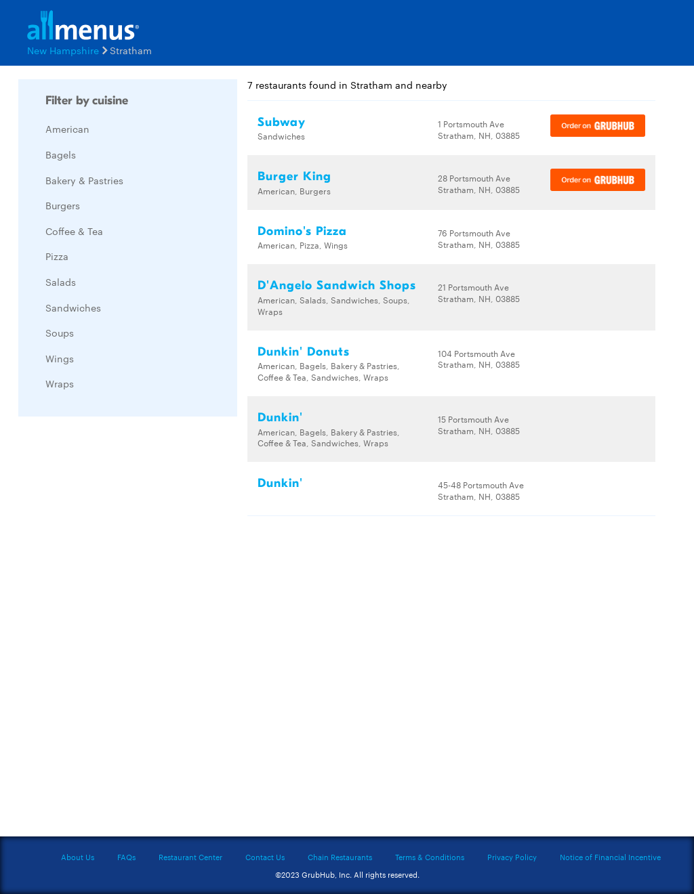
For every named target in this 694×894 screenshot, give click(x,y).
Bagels (60, 154)
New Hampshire (63, 50)
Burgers (62, 205)
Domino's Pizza (302, 231)
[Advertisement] (120, 630)
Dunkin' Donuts (304, 352)
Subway (282, 122)
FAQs (126, 856)
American (67, 128)
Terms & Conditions (429, 856)
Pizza (56, 256)
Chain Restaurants (340, 856)
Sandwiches (73, 307)
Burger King (294, 176)
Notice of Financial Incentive (610, 856)
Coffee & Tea (74, 231)
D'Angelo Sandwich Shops (337, 285)
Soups (59, 332)
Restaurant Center (190, 856)
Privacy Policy (512, 856)
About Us (77, 856)
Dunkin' (280, 417)
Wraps (59, 383)
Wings (59, 358)
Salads (60, 282)
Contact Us (265, 856)
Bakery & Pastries (84, 180)
